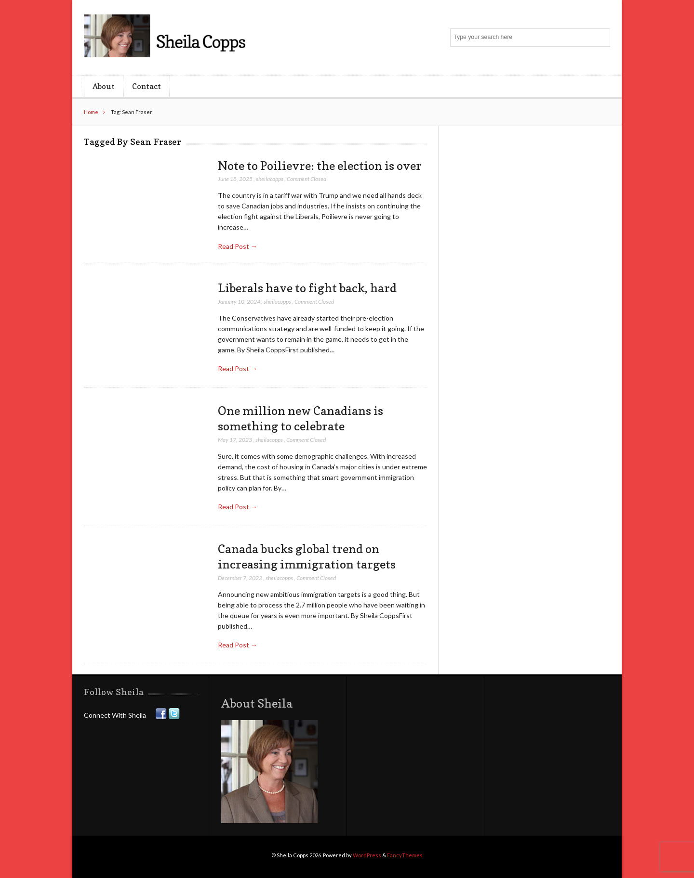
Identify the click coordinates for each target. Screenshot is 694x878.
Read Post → (237, 246)
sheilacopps (269, 178)
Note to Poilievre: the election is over (320, 165)
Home (91, 112)
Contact (146, 86)
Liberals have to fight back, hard (307, 288)
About (104, 86)
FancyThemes (405, 855)
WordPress (367, 855)
